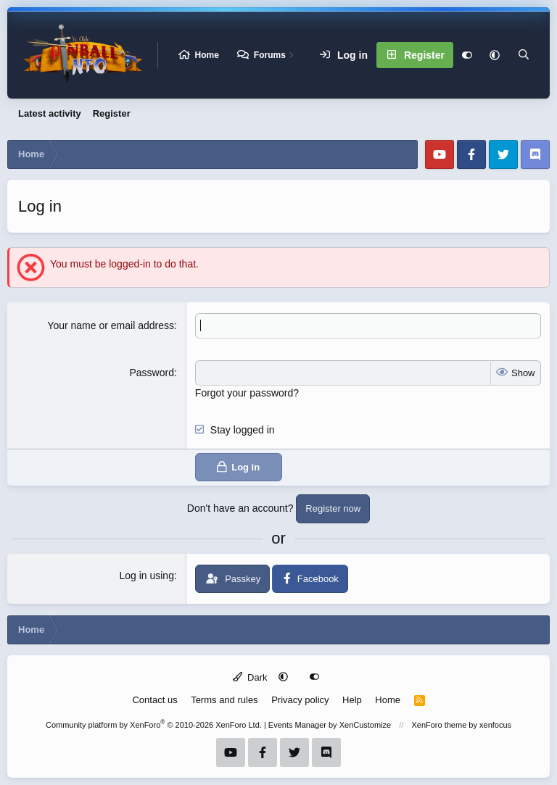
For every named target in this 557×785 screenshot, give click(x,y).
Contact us (154, 699)
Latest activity (49, 113)
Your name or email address (110, 325)
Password (151, 372)
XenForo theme (438, 724)
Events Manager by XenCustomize (329, 724)
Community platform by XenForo (154, 724)
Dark (250, 677)
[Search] (523, 55)
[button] (494, 55)
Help (352, 699)
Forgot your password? (247, 393)
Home (207, 55)
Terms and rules (224, 699)
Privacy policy (300, 699)
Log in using (146, 575)
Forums (270, 55)
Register (112, 113)
